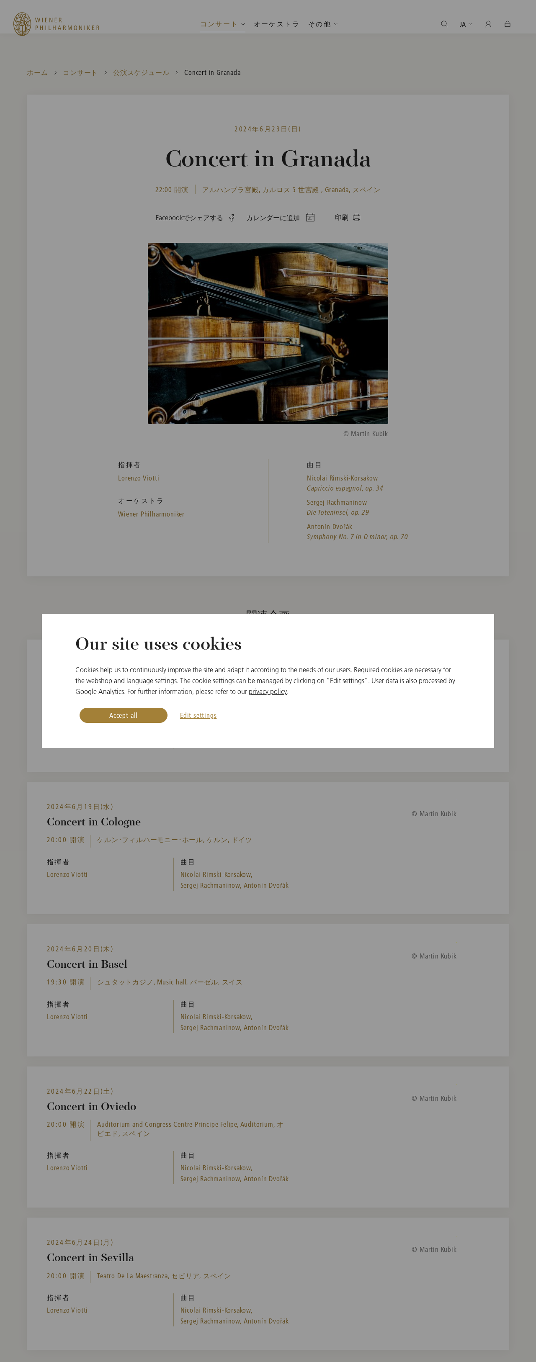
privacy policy (268, 691)
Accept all (123, 715)
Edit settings (198, 715)
